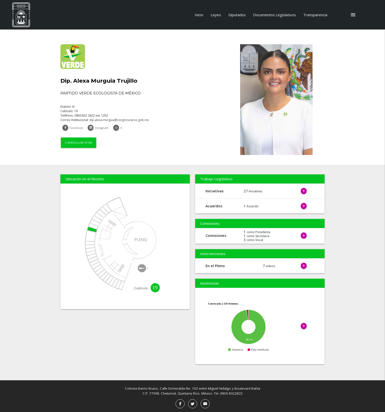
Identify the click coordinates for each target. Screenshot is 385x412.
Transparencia (315, 14)
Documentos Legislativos (274, 14)
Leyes (216, 14)
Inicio (199, 14)
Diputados (237, 14)
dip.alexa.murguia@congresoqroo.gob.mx (119, 120)
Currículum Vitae (79, 143)
